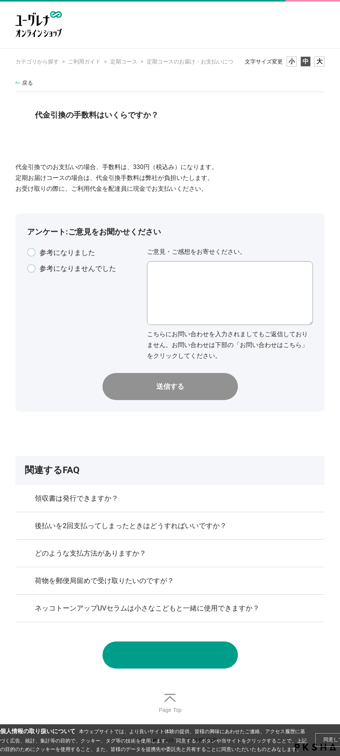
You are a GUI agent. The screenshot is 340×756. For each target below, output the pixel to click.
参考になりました (67, 252)
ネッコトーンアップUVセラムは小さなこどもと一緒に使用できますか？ (147, 608)
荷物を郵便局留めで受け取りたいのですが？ (104, 580)
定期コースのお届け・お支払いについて (195, 61)
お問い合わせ (170, 655)
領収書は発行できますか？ (76, 498)
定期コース (123, 61)
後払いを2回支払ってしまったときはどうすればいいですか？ (131, 526)
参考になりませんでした (77, 268)
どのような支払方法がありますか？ (90, 553)
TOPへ (170, 703)
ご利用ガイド (84, 61)
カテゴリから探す (37, 61)
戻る (27, 83)
